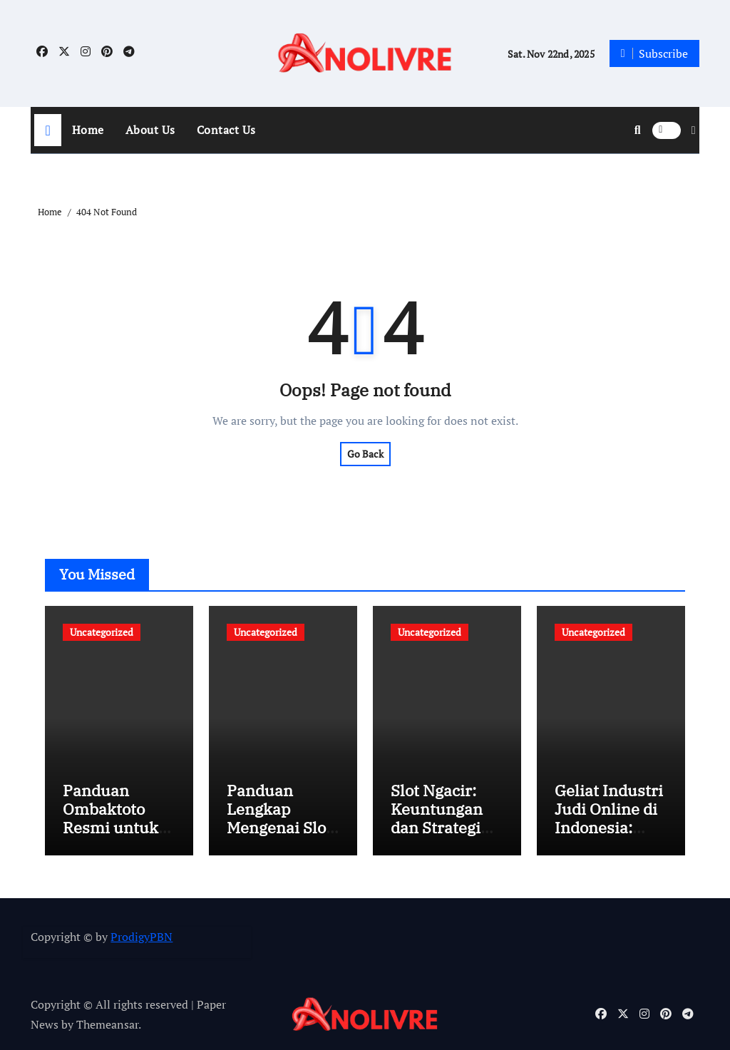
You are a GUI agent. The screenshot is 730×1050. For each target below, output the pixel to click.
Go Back (365, 453)
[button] (694, 130)
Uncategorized (101, 632)
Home (88, 130)
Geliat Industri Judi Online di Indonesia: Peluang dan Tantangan (609, 828)
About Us (150, 130)
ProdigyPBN (141, 937)
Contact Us (226, 130)
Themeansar (107, 1024)
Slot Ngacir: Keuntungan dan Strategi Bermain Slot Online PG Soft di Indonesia (444, 837)
